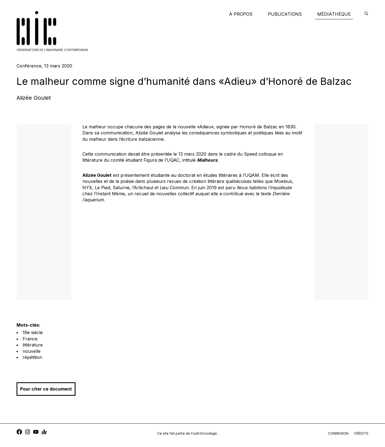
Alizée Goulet (34, 97)
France (30, 339)
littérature (33, 345)
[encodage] (366, 14)
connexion (338, 433)
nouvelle (32, 351)
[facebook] (19, 432)
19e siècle (33, 332)
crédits (361, 433)
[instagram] (27, 432)
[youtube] (36, 432)
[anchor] (44, 432)
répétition (32, 357)
